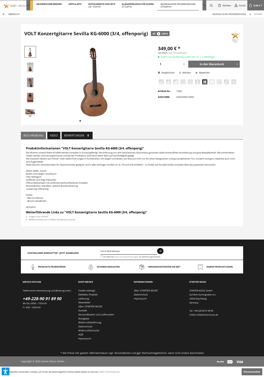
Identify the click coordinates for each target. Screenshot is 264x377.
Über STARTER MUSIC (90, 306)
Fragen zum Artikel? (37, 216)
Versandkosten (122, 353)
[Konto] (240, 5)
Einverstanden (252, 371)
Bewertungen (77, 135)
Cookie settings (86, 290)
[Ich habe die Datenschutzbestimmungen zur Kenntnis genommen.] (102, 256)
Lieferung (83, 298)
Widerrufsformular (88, 330)
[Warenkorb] (255, 5)
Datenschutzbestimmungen (126, 256)
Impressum (84, 338)
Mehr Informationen (109, 371)
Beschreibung (33, 135)
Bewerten (202, 72)
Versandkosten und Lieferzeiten (96, 314)
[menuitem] (49, 5)
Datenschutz (85, 326)
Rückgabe (83, 318)
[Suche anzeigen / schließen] (211, 5)
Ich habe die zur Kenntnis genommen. (132, 256)
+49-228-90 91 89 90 (42, 298)
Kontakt (82, 310)
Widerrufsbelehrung (89, 322)
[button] (5, 371)
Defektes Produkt (87, 294)
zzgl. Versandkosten (177, 52)
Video (54, 135)
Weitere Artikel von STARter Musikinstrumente (50, 219)
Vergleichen (166, 72)
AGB (80, 334)
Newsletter (84, 302)
